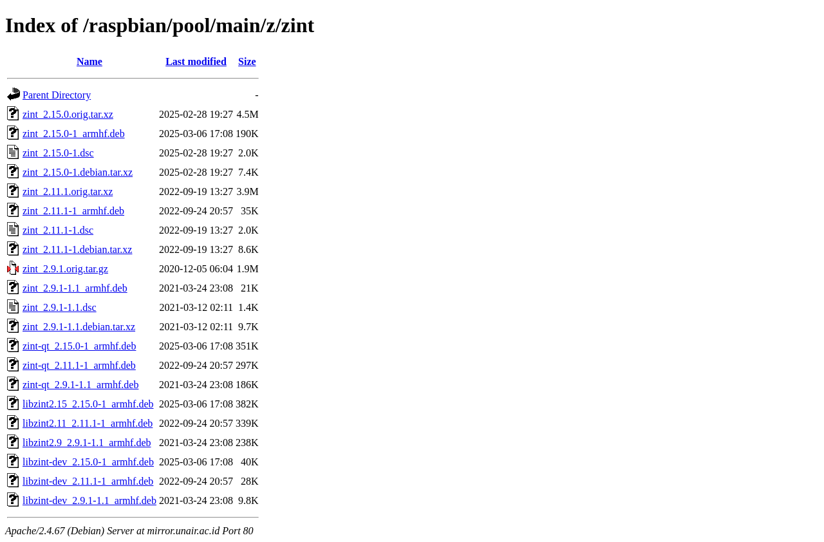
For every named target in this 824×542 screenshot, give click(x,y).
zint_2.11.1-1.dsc (58, 230)
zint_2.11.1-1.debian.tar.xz (77, 249)
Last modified (196, 61)
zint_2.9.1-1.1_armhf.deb (75, 288)
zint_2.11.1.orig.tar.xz (68, 191)
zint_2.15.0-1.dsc (58, 152)
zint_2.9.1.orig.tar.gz (65, 268)
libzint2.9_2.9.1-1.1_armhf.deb (87, 442)
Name (89, 61)
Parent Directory (57, 94)
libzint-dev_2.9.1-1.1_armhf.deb (89, 500)
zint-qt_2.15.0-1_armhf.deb (79, 346)
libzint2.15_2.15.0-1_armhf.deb (88, 403)
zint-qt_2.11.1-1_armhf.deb (79, 365)
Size (247, 61)
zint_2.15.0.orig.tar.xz (68, 114)
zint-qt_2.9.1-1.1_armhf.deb (80, 384)
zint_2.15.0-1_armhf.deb (74, 133)
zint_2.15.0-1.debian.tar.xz (78, 172)
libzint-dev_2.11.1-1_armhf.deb (88, 481)
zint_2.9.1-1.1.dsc (60, 307)
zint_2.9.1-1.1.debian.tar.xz (79, 326)
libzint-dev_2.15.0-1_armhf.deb (88, 461)
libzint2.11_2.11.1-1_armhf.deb (88, 423)
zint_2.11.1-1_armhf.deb (73, 210)
